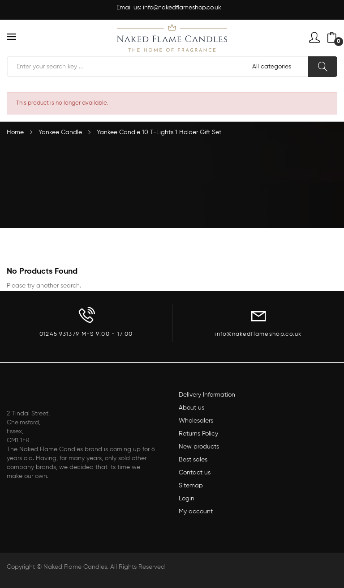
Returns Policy (198, 434)
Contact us (195, 473)
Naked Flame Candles (75, 567)
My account (196, 511)
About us (191, 408)
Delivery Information (207, 395)
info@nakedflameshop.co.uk (182, 7)
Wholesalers (196, 421)
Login (186, 498)
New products (199, 447)
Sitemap (191, 485)
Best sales (193, 460)
